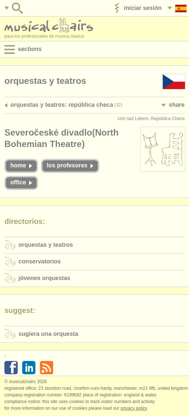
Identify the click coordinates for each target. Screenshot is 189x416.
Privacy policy (134, 408)
